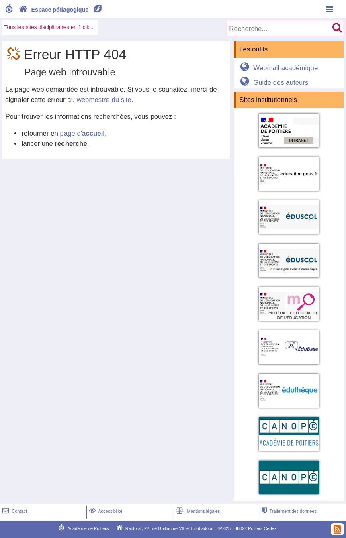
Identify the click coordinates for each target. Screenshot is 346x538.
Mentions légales (197, 511)
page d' (82, 133)
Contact (14, 511)
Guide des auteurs (273, 82)
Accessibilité (105, 511)
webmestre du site (104, 100)
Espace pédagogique (60, 9)
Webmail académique (278, 68)
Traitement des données (289, 511)
